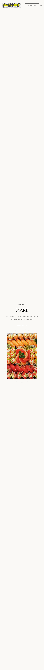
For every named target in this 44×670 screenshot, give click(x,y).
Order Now (32, 5)
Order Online (22, 326)
